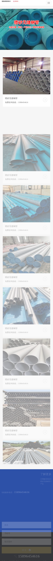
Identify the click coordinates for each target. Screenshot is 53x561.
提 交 (26, 555)
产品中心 (27, 30)
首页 (20, 30)
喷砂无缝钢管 (38, 30)
